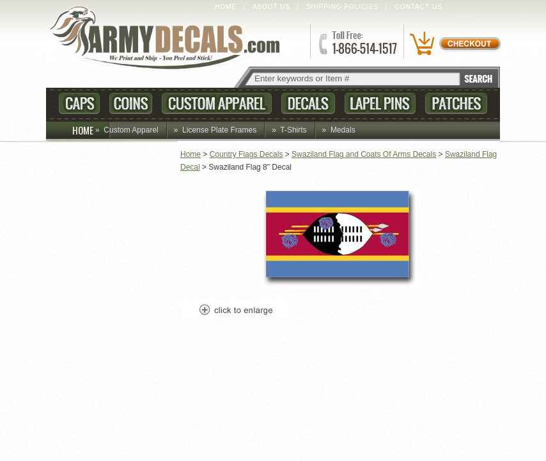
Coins (130, 103)
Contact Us (418, 6)
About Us (271, 6)
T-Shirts (293, 129)
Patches (456, 103)
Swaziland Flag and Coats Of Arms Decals (364, 154)
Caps (79, 103)
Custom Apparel (217, 103)
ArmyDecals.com (170, 38)
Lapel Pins (380, 103)
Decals (308, 103)
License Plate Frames (219, 129)
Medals (343, 129)
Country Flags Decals (246, 154)
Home (226, 6)
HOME (91, 130)
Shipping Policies (342, 6)
